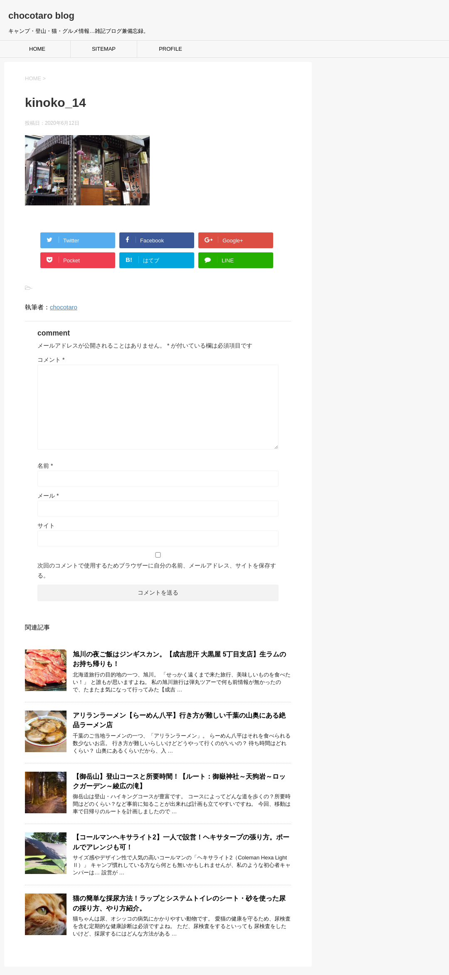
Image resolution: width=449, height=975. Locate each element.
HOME (37, 49)
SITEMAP (104, 49)
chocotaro (63, 307)
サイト (46, 525)
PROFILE (170, 49)
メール (48, 495)
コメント (50, 359)
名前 (45, 465)
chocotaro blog (41, 15)
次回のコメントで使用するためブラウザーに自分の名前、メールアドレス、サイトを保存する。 (156, 570)
